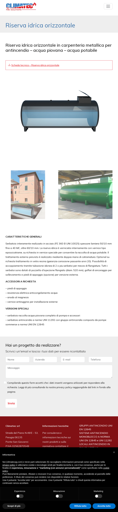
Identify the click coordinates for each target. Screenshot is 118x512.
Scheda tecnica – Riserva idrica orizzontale (35, 65)
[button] (114, 452)
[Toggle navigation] (108, 6)
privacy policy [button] (8, 465)
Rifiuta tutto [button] (80, 506)
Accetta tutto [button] (104, 506)
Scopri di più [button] (13, 506)
